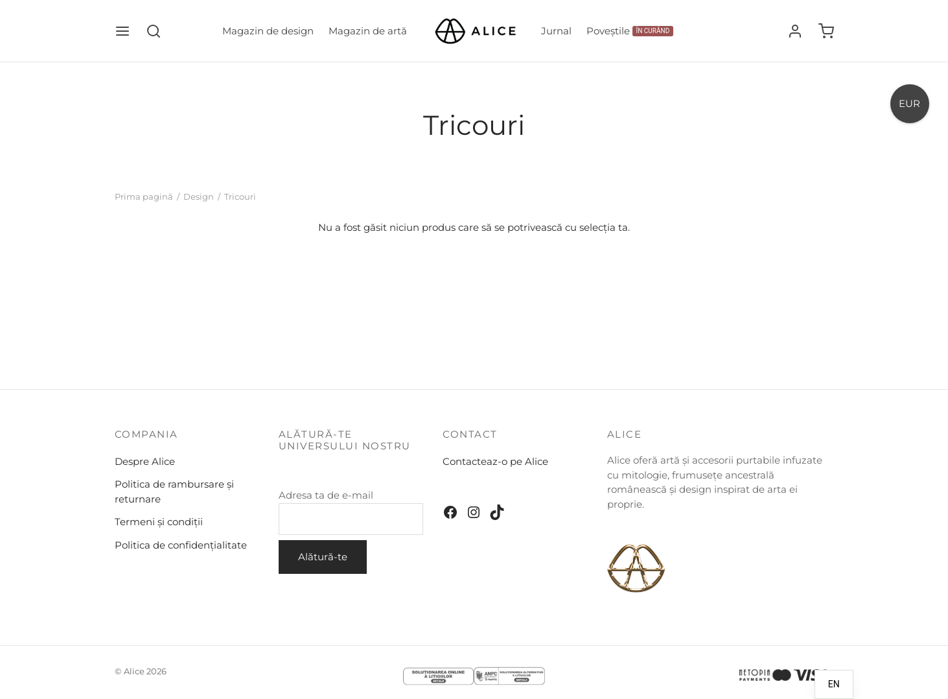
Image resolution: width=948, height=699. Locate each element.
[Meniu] (122, 31)
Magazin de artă (368, 31)
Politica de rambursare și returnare (174, 491)
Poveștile (630, 31)
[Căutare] (153, 31)
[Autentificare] (795, 31)
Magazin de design (268, 31)
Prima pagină (144, 196)
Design (198, 196)
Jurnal (556, 31)
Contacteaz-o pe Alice (495, 461)
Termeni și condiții (159, 521)
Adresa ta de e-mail (351, 512)
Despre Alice (145, 461)
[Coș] (826, 31)
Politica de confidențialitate (181, 545)
